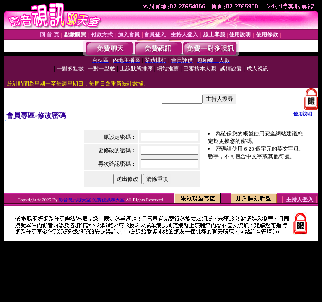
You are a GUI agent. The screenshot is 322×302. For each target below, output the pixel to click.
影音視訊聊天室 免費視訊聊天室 (92, 199)
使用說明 (302, 113)
